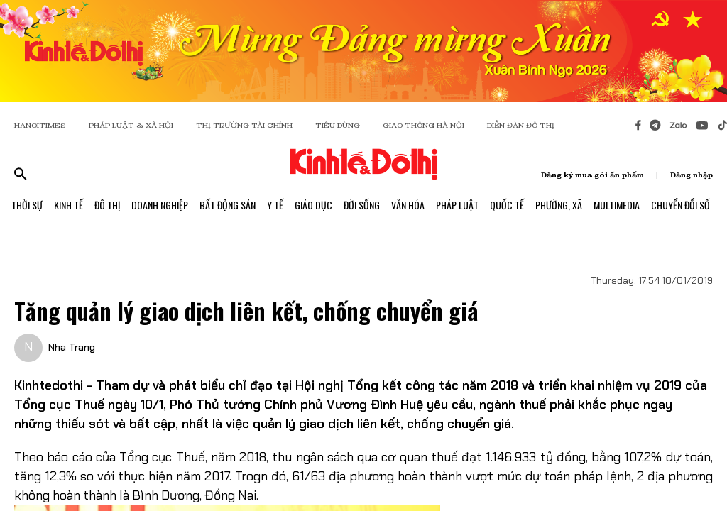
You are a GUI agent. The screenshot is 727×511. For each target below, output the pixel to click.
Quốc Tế (507, 204)
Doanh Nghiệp (159, 204)
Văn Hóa (408, 204)
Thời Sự (27, 204)
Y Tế (275, 204)
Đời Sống (362, 204)
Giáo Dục (313, 204)
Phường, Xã (558, 204)
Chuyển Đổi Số (680, 204)
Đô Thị (107, 204)
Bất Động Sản (227, 204)
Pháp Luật (457, 204)
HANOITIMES (40, 125)
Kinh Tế (68, 204)
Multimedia (617, 204)
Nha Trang (71, 347)
